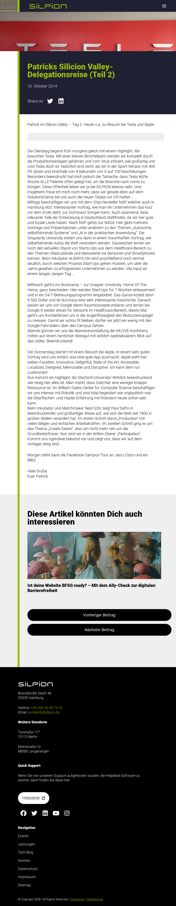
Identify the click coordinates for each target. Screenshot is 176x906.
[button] (48, 6)
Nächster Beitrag (99, 629)
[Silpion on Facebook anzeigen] (23, 813)
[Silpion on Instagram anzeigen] (66, 813)
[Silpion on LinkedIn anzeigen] (45, 813)
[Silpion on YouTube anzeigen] (56, 813)
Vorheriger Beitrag (99, 615)
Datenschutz (95, 899)
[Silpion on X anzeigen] (34, 813)
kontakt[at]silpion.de (43, 712)
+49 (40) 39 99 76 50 (47, 708)
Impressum (77, 899)
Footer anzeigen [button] (15, 19)
